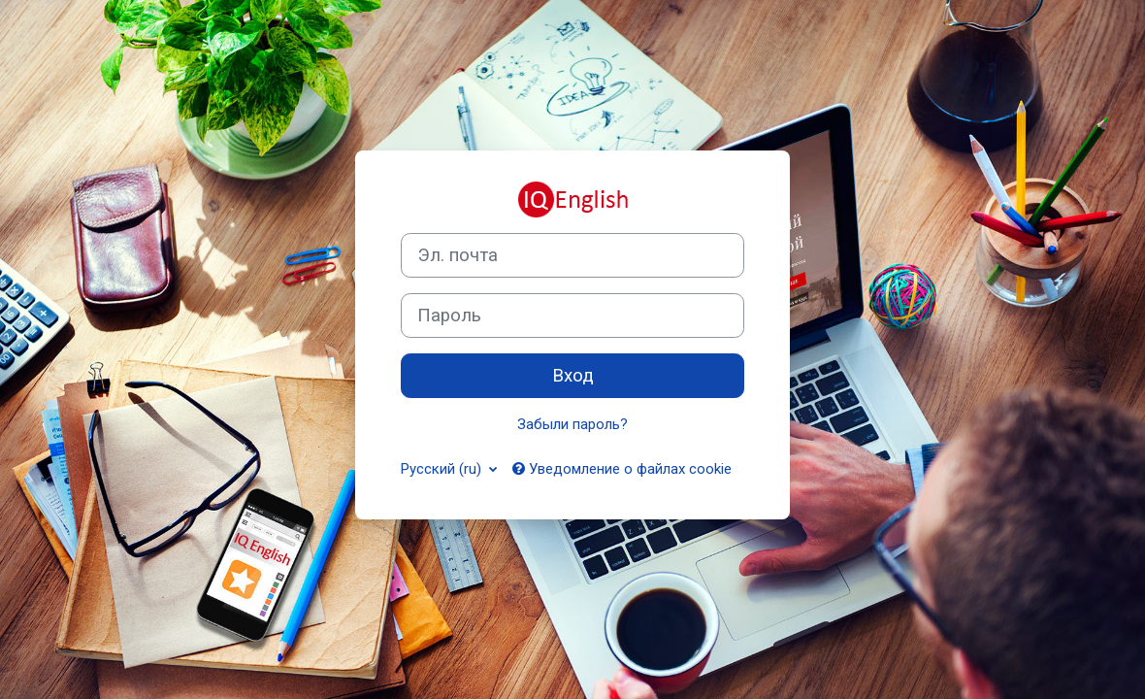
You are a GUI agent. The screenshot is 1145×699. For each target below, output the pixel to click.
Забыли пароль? (572, 424)
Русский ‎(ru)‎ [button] (443, 469)
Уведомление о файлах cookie (622, 469)
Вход (573, 375)
